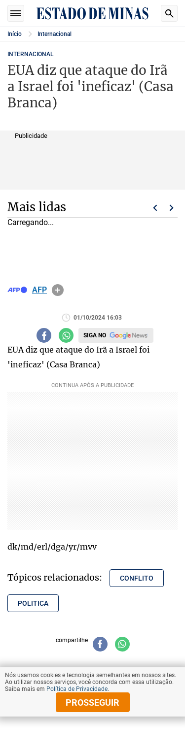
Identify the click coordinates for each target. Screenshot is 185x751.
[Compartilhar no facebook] (44, 335)
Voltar (155, 208)
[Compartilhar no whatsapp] (66, 335)
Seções (15, 13)
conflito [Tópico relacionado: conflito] (136, 578)
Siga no (94, 335)
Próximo (172, 208)
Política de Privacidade (77, 689)
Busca (169, 13)
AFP (39, 290)
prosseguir (92, 702)
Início (14, 34)
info (58, 290)
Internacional (54, 34)
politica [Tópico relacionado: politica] (33, 603)
